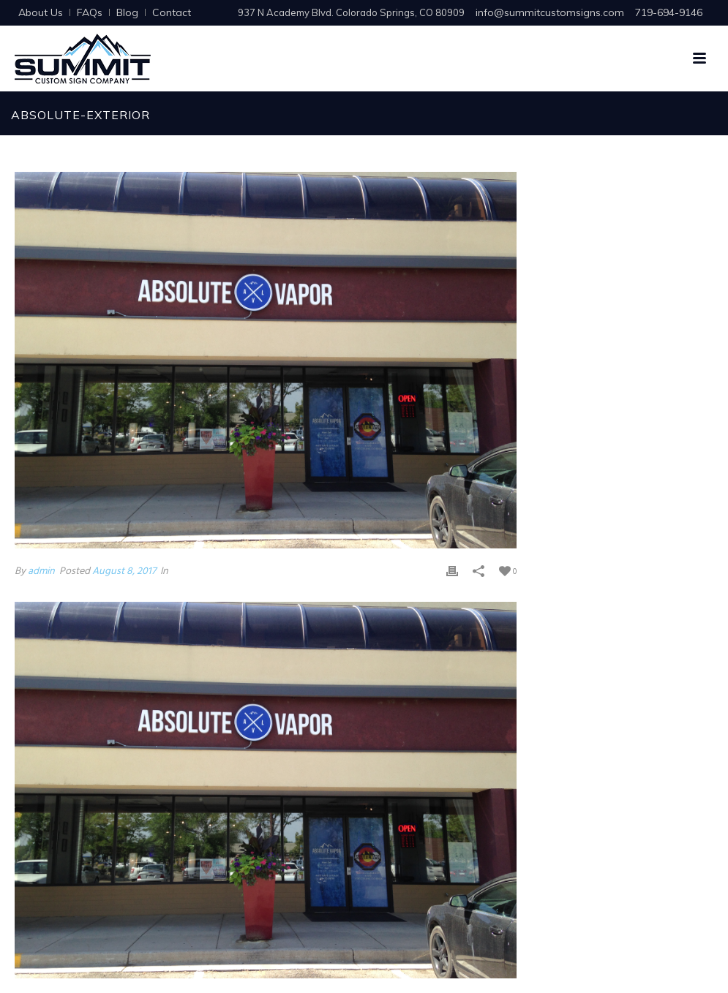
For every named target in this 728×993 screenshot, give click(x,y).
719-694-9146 (668, 12)
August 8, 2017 (124, 571)
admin (41, 571)
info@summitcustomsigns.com (550, 12)
